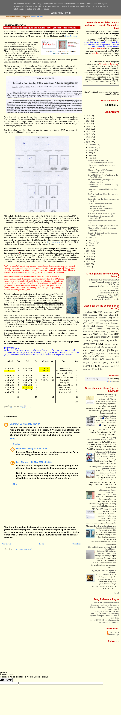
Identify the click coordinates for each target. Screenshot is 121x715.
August (91, 150)
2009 (88, 264)
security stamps (31, 408)
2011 (88, 259)
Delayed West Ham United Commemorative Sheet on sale (100, 161)
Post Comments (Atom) (23, 549)
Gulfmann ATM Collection (105, 452)
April (91, 238)
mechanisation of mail (91, 347)
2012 (88, 256)
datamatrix (102, 331)
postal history (114, 353)
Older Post (76, 544)
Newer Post (6, 544)
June (90, 155)
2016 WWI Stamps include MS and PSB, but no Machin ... (101, 210)
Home (41, 544)
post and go (97, 350)
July (90, 153)
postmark (103, 356)
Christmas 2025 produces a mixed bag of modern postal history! (105, 553)
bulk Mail (103, 323)
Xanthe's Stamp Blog (107, 437)
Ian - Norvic (22, 462)
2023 (88, 124)
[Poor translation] (9, 680)
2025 (88, 118)
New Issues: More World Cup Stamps (101, 440)
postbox (91, 356)
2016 (88, 142)
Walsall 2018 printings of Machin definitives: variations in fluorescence (105, 604)
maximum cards (109, 344)
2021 (88, 129)
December (93, 145)
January (92, 246)
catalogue (12, 408)
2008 (88, 267)
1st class (87, 312)
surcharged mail (108, 366)
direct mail (115, 331)
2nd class (109, 315)
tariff (96, 369)
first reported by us (54, 242)
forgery (86, 337)
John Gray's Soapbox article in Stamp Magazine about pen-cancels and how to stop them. (104, 615)
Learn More (57, 13)
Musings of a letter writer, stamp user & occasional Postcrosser (101, 527)
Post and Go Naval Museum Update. (102, 213)
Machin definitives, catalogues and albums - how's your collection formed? (40, 27)
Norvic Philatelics (37, 17)
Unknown (14, 424)
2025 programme (106, 312)
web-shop (95, 53)
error (90, 334)
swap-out (86, 369)
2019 (88, 134)
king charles (99, 340)
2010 (88, 262)
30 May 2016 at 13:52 (36, 448)
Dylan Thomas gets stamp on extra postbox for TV (101, 217)
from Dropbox (71, 36)
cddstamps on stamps (107, 490)
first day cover (106, 334)
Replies (17, 444)
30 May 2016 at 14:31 (41, 462)
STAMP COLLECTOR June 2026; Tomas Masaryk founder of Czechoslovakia (106, 472)
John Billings (114, 634)
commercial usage (113, 326)
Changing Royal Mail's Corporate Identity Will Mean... (101, 171)
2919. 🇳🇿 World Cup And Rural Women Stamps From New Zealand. (106, 420)
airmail (116, 320)
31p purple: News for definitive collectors (103, 571)
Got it (68, 13)
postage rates (99, 353)
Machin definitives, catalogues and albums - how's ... (101, 181)
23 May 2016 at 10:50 (30, 424)
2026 (88, 116)
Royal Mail (88, 320)
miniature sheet (112, 347)
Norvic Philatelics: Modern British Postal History (102, 548)
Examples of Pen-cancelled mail (107, 611)
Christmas (88, 317)
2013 (88, 254)
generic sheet (99, 337)
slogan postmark (91, 362)
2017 (88, 139)
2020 (88, 132)
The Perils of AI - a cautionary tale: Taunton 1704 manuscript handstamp (106, 399)
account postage (105, 321)
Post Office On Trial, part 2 (108, 293)
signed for (110, 359)
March (91, 240)
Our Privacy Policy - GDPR (108, 295)
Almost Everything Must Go (106, 574)
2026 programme (90, 315)
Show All (116, 593)
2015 (88, 248)
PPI (113, 318)
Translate (113, 382)
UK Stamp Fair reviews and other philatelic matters (102, 467)
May (90, 158)
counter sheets (94, 328)
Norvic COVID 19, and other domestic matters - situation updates (104, 621)
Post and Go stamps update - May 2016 (103, 225)
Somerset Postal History (106, 394)
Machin (102, 317)
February (92, 243)
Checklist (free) (108, 297)
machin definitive (20, 408)
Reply (12, 438)
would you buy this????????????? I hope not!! (106, 494)
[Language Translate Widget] (97, 379)
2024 (88, 121)
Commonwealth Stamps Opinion (103, 416)
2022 (88, 126)
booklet (91, 323)
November (93, 147)
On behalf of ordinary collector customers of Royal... (100, 205)
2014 (88, 251)
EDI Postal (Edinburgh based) (104, 509)
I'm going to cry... (105, 530)
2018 (88, 137)
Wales (104, 511)
